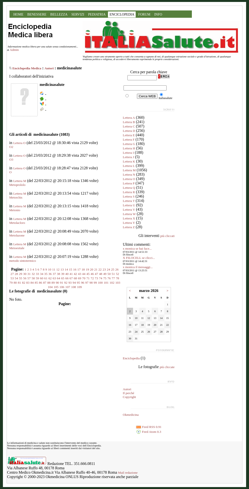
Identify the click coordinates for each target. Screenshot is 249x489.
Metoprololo (17, 185)
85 (36, 282)
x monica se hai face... (137, 248)
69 (79, 278)
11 (53, 269)
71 (87, 278)
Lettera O (19, 143)
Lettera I (128, 152)
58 (33, 278)
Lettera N (129, 174)
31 (29, 274)
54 (16, 278)
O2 (11, 147)
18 (83, 269)
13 (62, 269)
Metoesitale (16, 248)
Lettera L (129, 166)
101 (106, 282)
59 (37, 278)
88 (49, 282)
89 (53, 282)
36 (50, 274)
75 (104, 278)
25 (112, 269)
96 (82, 282)
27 (12, 274)
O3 (11, 159)
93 (69, 282)
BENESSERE (36, 14)
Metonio (14, 210)
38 (58, 274)
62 (50, 278)
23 (104, 269)
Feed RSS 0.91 (148, 427)
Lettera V (129, 209)
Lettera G (129, 144)
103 (117, 282)
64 (58, 278)
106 (62, 287)
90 (57, 282)
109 (79, 287)
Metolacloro (17, 223)
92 (65, 282)
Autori (49, 68)
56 (24, 278)
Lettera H (129, 148)
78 (117, 278)
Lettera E (129, 135)
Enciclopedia (131, 358)
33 (37, 274)
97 (86, 282)
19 (87, 269)
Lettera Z (129, 227)
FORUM (144, 14)
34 (41, 274)
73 (96, 278)
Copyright (129, 397)
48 (100, 274)
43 (79, 274)
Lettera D (129, 131)
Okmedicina (131, 415)
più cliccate (167, 367)
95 (78, 282)
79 (11, 282)
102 (111, 282)
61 (45, 278)
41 (71, 274)
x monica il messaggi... (138, 267)
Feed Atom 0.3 (148, 432)
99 (95, 282)
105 (56, 287)
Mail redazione (128, 472)
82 (23, 282)
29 (20, 274)
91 (61, 282)
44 (83, 274)
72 (92, 278)
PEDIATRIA (97, 14)
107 (67, 287)
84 (32, 282)
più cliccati (167, 236)
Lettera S (128, 196)
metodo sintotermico (22, 261)
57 (29, 278)
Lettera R (129, 192)
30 (24, 274)
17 (78, 269)
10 (49, 269)
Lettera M (19, 181)
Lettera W (129, 214)
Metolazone (17, 235)
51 (113, 274)
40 (67, 274)
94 (74, 282)
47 (96, 274)
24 (108, 269)
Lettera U (129, 205)
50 (109, 274)
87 (44, 282)
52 (117, 274)
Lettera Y (129, 223)
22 (100, 269)
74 (100, 278)
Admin (14, 50)
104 (50, 287)
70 (83, 278)
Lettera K (129, 161)
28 (16, 274)
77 (113, 278)
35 (45, 274)
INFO (158, 14)
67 (71, 278)
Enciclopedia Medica (26, 68)
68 (75, 278)
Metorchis (15, 197)
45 (87, 274)
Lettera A (129, 117)
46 (92, 274)
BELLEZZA (59, 14)
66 (67, 278)
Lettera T (129, 201)
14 (66, 269)
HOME (18, 14)
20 (91, 269)
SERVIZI (77, 14)
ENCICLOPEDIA (121, 14)
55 (20, 278)
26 (116, 269)
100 (100, 282)
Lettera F (128, 139)
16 (74, 269)
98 (91, 282)
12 (57, 269)
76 (109, 278)
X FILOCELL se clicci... (139, 258)
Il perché (128, 393)
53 (12, 278)
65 (62, 278)
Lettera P (128, 183)
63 (54, 278)
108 (73, 287)
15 (70, 269)
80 (15, 282)
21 (95, 269)
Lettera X (129, 218)
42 (75, 274)
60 (41, 278)
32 (33, 274)
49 (104, 274)
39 (62, 274)
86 (40, 282)
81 (19, 282)
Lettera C (129, 126)
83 (27, 282)
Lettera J (128, 157)
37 (54, 274)
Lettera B (129, 122)
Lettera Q (129, 188)
